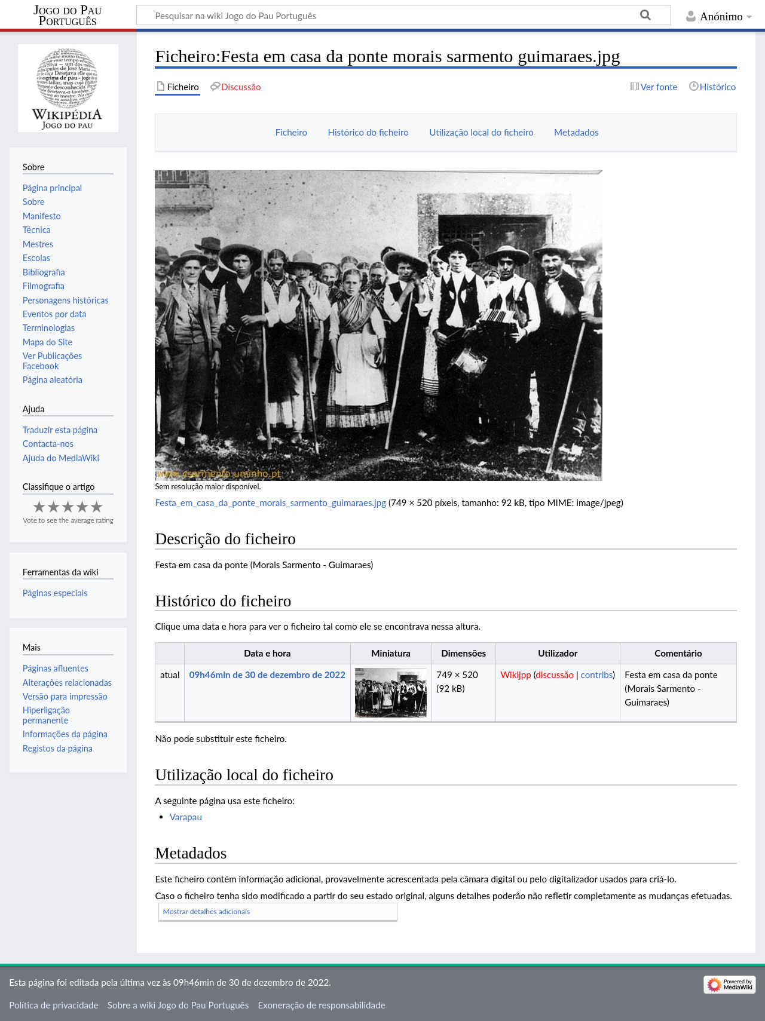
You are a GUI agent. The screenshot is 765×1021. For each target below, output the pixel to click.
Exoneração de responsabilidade (321, 1004)
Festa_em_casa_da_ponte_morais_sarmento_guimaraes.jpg (270, 502)
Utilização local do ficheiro (481, 132)
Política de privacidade (53, 1004)
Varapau (186, 816)
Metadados (576, 132)
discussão (555, 674)
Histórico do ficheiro (368, 132)
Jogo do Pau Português (67, 15)
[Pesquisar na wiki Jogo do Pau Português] (404, 14)
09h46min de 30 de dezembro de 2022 (267, 674)
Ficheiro (291, 132)
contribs (597, 674)
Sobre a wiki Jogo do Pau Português (178, 1004)
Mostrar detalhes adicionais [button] (206, 911)
